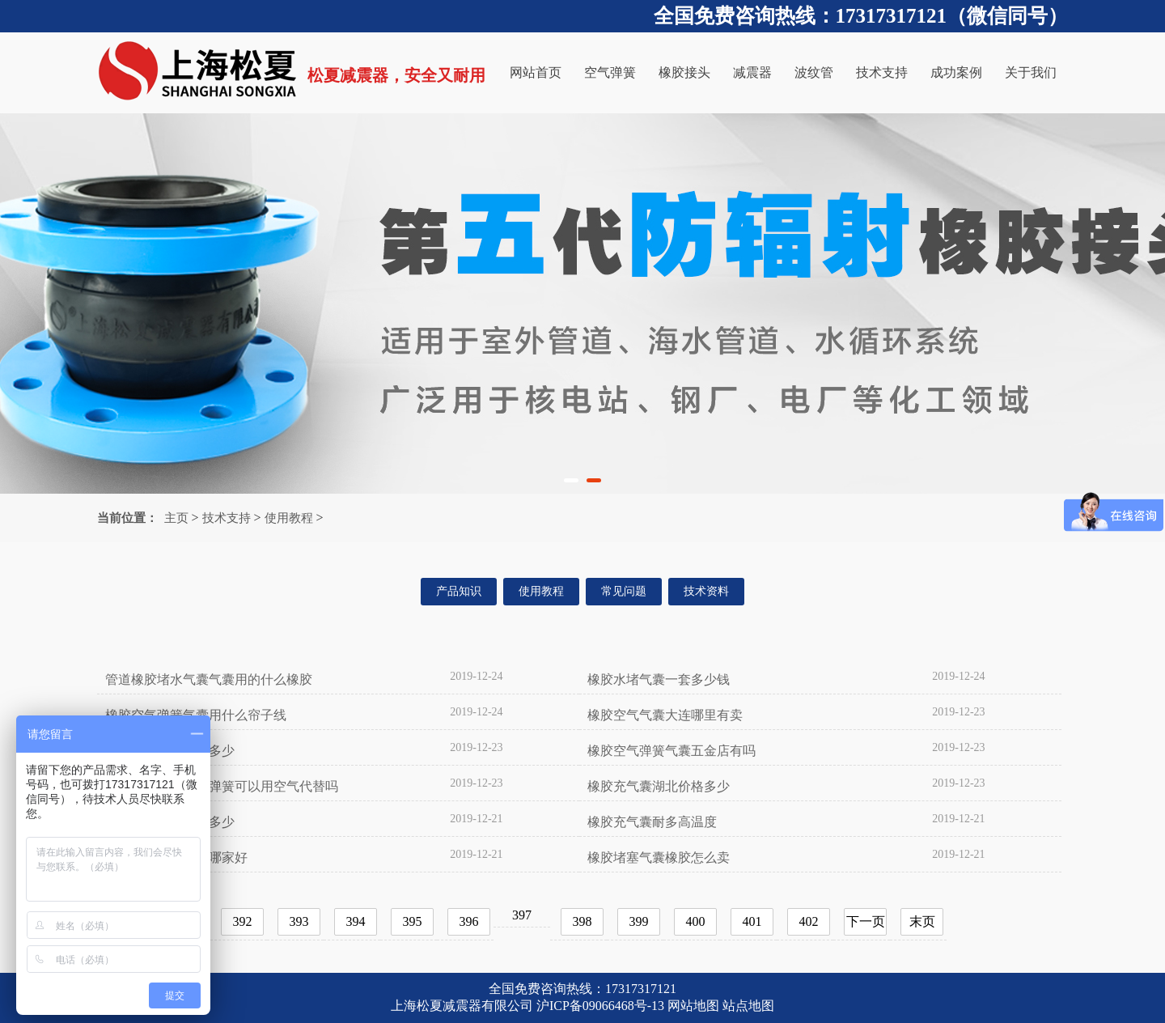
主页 (176, 518)
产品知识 (458, 591)
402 (809, 921)
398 (582, 921)
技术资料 (706, 591)
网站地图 (693, 1005)
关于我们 (1031, 72)
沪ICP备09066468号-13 (600, 1005)
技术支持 (882, 72)
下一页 (865, 921)
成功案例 (956, 72)
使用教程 (289, 518)
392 (242, 921)
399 (639, 921)
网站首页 (535, 72)
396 (469, 921)
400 (695, 921)
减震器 (752, 72)
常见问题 (623, 591)
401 (752, 921)
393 (299, 921)
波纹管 (813, 72)
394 (356, 921)
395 (412, 921)
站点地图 (748, 1005)
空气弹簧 (610, 72)
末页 (922, 921)
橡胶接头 (684, 72)
